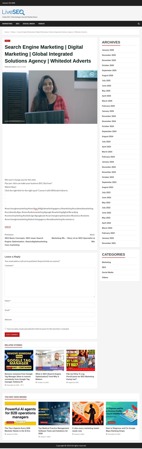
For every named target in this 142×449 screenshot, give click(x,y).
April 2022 (106, 223)
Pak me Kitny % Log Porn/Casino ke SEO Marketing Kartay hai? (80, 361)
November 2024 (109, 121)
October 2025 (108, 65)
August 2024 (107, 136)
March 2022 (107, 228)
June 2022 (106, 213)
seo (36, 208)
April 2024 (106, 147)
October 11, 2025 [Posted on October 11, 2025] (43, 383)
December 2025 (109, 55)
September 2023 (109, 182)
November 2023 (109, 172)
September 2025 (109, 70)
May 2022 (106, 218)
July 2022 (106, 208)
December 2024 (109, 116)
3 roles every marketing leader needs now (88, 414)
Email (7, 311)
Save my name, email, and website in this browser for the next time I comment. (38, 329)
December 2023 (109, 167)
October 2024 (108, 126)
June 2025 (106, 86)
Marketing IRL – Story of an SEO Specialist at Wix (72, 238)
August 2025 (107, 75)
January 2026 (108, 50)
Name (8, 301)
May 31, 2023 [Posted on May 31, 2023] (21, 67)
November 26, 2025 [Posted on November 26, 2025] (13, 386)
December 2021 (109, 243)
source (8, 226)
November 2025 (109, 60)
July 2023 (106, 192)
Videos (41, 24)
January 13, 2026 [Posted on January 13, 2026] (12, 435)
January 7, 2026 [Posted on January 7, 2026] (45, 437)
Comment (9, 266)
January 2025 (108, 111)
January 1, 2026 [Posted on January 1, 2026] (79, 435)
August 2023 (107, 187)
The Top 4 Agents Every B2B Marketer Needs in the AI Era (20, 414)
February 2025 (108, 106)
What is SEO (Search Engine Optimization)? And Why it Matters (50, 361)
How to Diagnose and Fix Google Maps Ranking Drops (121, 414)
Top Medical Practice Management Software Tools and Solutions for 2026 (54, 414)
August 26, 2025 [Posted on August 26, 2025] (73, 383)
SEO (17, 24)
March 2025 (107, 101)
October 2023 (108, 177)
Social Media (29, 24)
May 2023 (106, 203)
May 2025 (106, 91)
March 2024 (107, 152)
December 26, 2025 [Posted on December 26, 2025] (114, 435)
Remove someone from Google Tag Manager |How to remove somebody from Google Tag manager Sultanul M (19, 361)
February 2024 (108, 157)
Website (8, 320)
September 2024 (109, 131)
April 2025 (106, 96)
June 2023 (106, 198)
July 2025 (106, 81)
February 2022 (108, 233)
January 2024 (108, 162)
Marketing (7, 24)
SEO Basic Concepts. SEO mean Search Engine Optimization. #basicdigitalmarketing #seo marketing (27, 240)
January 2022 (108, 238)
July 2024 (106, 142)
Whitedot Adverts (11, 67)
